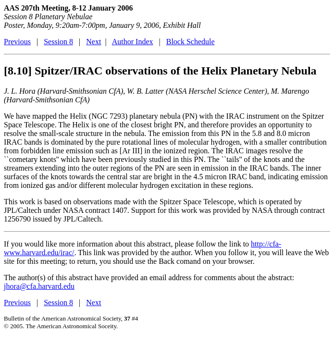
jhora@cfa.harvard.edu (39, 286)
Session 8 (58, 41)
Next (93, 41)
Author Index (132, 41)
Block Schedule (190, 41)
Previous (17, 41)
